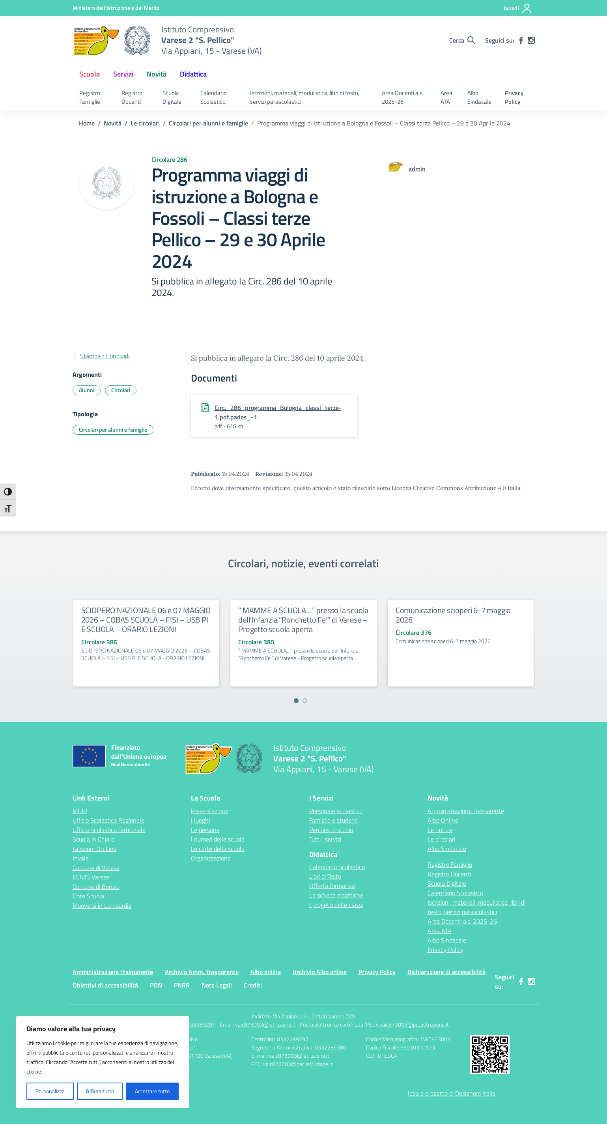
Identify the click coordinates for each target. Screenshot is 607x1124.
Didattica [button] (193, 74)
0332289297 (199, 1024)
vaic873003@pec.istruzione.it (414, 1024)
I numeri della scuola (218, 839)
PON (156, 985)
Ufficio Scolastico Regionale (108, 820)
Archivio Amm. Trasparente (202, 971)
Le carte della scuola (218, 848)
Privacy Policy (514, 97)
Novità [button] (156, 74)
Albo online (265, 971)
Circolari (120, 390)
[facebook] (521, 40)
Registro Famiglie (89, 97)
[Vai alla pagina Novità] (112, 123)
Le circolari (441, 839)
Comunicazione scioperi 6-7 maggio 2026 (453, 615)
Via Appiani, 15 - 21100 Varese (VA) (314, 1016)
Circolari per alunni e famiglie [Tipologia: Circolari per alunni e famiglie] (113, 429)
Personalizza (50, 1091)
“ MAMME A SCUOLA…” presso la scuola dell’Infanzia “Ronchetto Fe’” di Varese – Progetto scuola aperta (303, 619)
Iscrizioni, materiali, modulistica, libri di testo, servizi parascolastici (304, 97)
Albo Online (443, 820)
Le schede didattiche (336, 895)
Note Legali (217, 985)
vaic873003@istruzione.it (265, 1024)
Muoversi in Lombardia (102, 905)
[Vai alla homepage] (112, 40)
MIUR (80, 810)
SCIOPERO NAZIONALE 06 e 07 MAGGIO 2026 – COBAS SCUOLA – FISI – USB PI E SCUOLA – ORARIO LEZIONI (146, 619)
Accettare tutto (152, 1091)
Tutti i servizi (325, 839)
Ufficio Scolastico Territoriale (109, 829)
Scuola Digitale (171, 97)
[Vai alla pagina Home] (87, 123)
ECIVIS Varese (91, 877)
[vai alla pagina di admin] (417, 169)
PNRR (182, 985)
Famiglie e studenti (334, 820)
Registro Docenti (131, 97)
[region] (102, 1062)
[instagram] (531, 40)
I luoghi (200, 820)
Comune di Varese (96, 867)
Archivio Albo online (320, 971)
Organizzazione (211, 858)
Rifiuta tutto (100, 1091)
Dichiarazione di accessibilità (446, 971)
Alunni (86, 390)
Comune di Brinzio (96, 886)
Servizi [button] (123, 74)
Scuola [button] (89, 74)
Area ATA (446, 97)
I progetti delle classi (336, 904)
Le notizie (440, 829)
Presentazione (209, 810)
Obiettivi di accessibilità (105, 985)
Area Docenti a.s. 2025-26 (403, 97)
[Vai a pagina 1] (296, 700)
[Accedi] (518, 8)
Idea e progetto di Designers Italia (451, 1093)
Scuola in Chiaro (93, 839)
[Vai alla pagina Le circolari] (145, 123)
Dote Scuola (88, 896)
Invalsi (81, 858)
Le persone (205, 829)
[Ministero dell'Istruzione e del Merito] (116, 8)
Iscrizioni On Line (95, 848)
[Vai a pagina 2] (305, 700)
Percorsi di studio (331, 829)
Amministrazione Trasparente (466, 810)
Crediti (253, 985)
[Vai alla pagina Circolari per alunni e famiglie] (208, 123)
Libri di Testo (325, 876)
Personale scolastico (335, 810)
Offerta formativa (332, 885)
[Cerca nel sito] (462, 40)
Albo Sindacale (479, 97)
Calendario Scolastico (213, 97)
